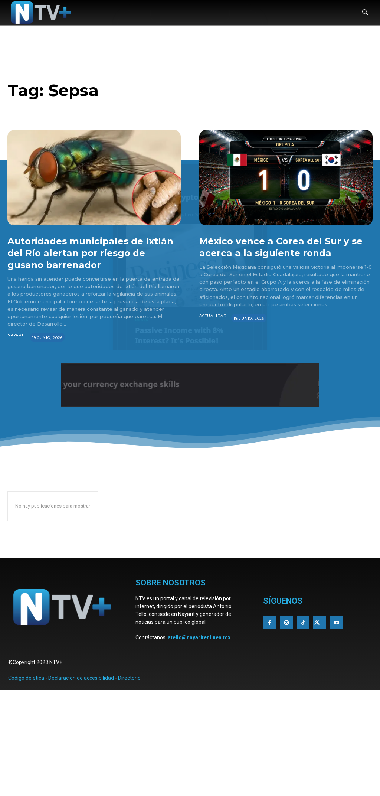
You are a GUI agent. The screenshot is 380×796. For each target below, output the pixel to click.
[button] (365, 12)
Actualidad (213, 315)
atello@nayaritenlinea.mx (199, 637)
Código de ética (26, 678)
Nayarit (16, 335)
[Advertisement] (190, 742)
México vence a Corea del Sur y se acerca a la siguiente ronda (283, 246)
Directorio (129, 678)
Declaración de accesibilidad (81, 678)
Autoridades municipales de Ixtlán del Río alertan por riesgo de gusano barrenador (92, 252)
